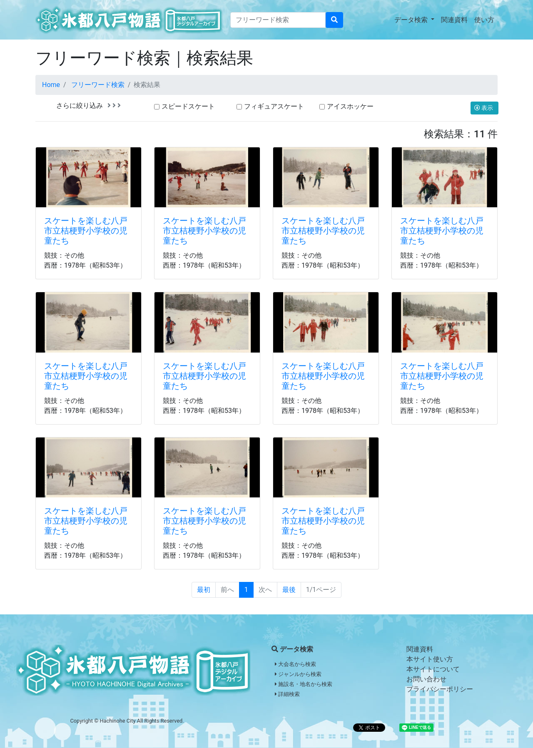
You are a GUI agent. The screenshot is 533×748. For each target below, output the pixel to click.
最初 (203, 590)
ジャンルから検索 (298, 674)
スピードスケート (188, 106)
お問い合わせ (426, 679)
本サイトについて (433, 669)
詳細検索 (287, 694)
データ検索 (411, 20)
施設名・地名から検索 (303, 684)
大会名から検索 (295, 664)
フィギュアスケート (274, 106)
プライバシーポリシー (439, 689)
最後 (289, 590)
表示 (484, 107)
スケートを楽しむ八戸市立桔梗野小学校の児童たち (85, 231)
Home (51, 85)
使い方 (484, 20)
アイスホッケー (350, 106)
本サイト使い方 (429, 659)
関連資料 (454, 20)
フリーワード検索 (98, 85)
